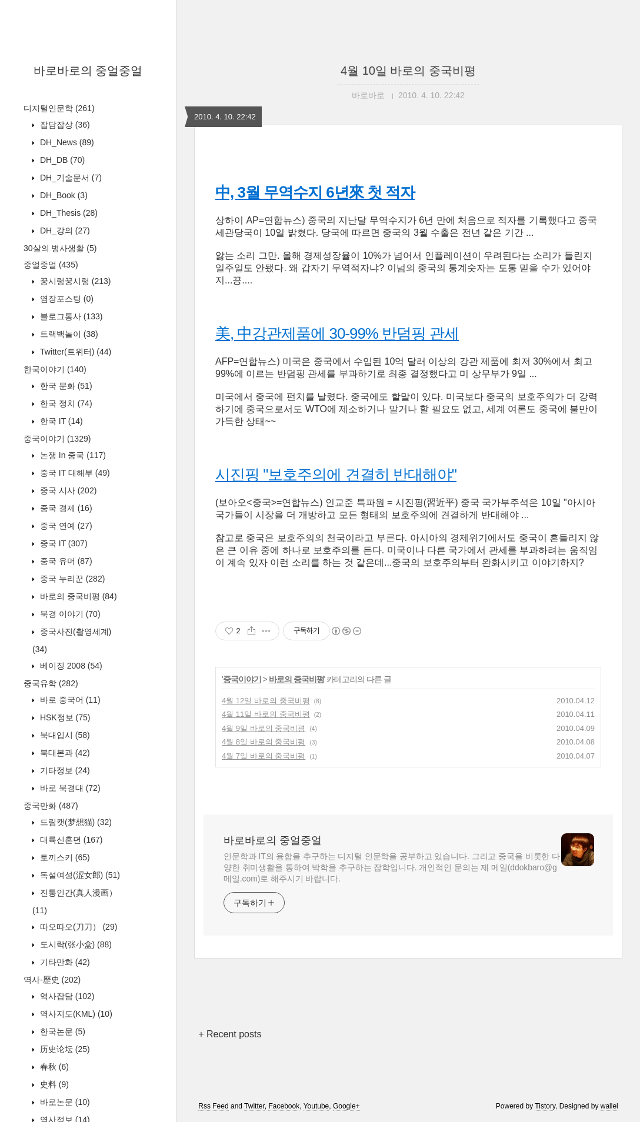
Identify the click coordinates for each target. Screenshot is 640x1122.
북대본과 (64, 752)
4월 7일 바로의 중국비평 (263, 756)
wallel (609, 1106)
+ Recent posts (229, 1034)
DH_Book (63, 195)
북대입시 (64, 735)
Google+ (346, 1106)
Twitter (254, 1106)
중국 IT (63, 543)
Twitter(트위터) (74, 351)
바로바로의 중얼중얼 (88, 70)
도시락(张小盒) (75, 944)
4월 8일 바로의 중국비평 (263, 741)
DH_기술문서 (70, 177)
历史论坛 (64, 1049)
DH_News (66, 142)
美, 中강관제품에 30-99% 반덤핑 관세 (337, 333)
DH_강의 (64, 230)
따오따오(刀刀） (77, 926)
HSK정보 (64, 717)
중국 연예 (65, 525)
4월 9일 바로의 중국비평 (263, 728)
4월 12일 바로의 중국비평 (266, 700)
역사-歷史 (52, 979)
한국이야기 (55, 369)
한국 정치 (65, 403)
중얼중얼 (51, 264)
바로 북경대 (69, 788)
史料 (53, 1084)
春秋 (53, 1066)
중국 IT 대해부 (74, 472)
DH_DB (61, 160)
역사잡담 (66, 996)
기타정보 (64, 770)
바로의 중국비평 (77, 596)
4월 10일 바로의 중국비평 (408, 70)
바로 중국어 (69, 699)
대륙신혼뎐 (70, 839)
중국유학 (51, 683)
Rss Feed (213, 1106)
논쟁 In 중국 (72, 455)
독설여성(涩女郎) (79, 875)
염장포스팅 (66, 298)
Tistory (545, 1106)
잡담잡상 (64, 124)
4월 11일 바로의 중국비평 (266, 714)
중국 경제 (65, 508)
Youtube (316, 1106)
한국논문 (61, 1031)
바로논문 (64, 1102)
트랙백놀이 (68, 334)
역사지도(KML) (75, 1014)
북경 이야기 (69, 614)
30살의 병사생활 (60, 248)
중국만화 (51, 805)
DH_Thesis (68, 213)
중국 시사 (67, 490)
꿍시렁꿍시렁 (74, 281)
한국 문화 (65, 385)
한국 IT (60, 421)
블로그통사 (70, 316)
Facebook (283, 1106)
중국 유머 (65, 561)
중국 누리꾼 (71, 578)
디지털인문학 (59, 108)
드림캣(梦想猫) (75, 822)
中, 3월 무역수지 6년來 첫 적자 (315, 192)
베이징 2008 (70, 665)
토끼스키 (64, 857)
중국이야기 (57, 438)
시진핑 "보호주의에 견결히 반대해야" (335, 474)
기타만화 (64, 962)
